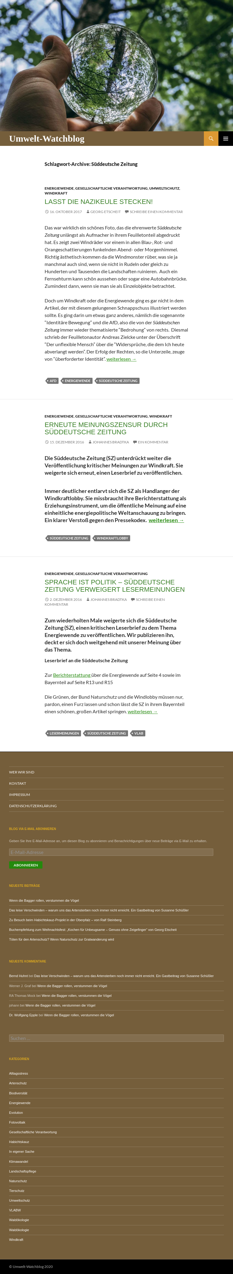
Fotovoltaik (17, 1122)
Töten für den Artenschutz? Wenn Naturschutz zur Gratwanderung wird (61, 939)
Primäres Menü (225, 138)
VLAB (138, 733)
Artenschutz (18, 1083)
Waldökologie (19, 1220)
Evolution (16, 1112)
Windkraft (56, 193)
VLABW (15, 1210)
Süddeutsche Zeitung (118, 381)
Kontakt (17, 783)
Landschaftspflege (22, 1171)
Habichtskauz (19, 1142)
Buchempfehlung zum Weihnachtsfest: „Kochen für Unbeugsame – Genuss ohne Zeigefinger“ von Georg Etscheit (93, 929)
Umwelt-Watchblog (46, 138)
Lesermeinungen (64, 733)
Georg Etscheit (105, 211)
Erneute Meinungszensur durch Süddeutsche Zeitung (106, 428)
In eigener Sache (21, 1151)
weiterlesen (121, 359)
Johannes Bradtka (111, 442)
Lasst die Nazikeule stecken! (99, 201)
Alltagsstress (18, 1073)
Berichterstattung (72, 675)
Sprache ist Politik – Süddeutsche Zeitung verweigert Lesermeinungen (115, 585)
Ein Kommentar (153, 442)
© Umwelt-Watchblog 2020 (31, 1266)
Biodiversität (18, 1093)
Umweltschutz (164, 188)
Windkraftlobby (112, 538)
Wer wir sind (21, 772)
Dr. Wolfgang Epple (23, 1015)
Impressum (19, 794)
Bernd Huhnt (18, 976)
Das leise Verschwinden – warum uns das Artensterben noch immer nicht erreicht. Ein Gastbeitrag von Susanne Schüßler (99, 910)
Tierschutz (16, 1191)
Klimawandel (18, 1161)
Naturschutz (18, 1181)
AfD (53, 381)
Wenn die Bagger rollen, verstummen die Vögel (44, 900)
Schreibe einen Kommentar (156, 211)
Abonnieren (26, 865)
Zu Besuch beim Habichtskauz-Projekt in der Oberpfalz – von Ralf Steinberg (65, 920)
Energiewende (59, 188)
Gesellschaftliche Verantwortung (111, 188)
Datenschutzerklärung (33, 806)
